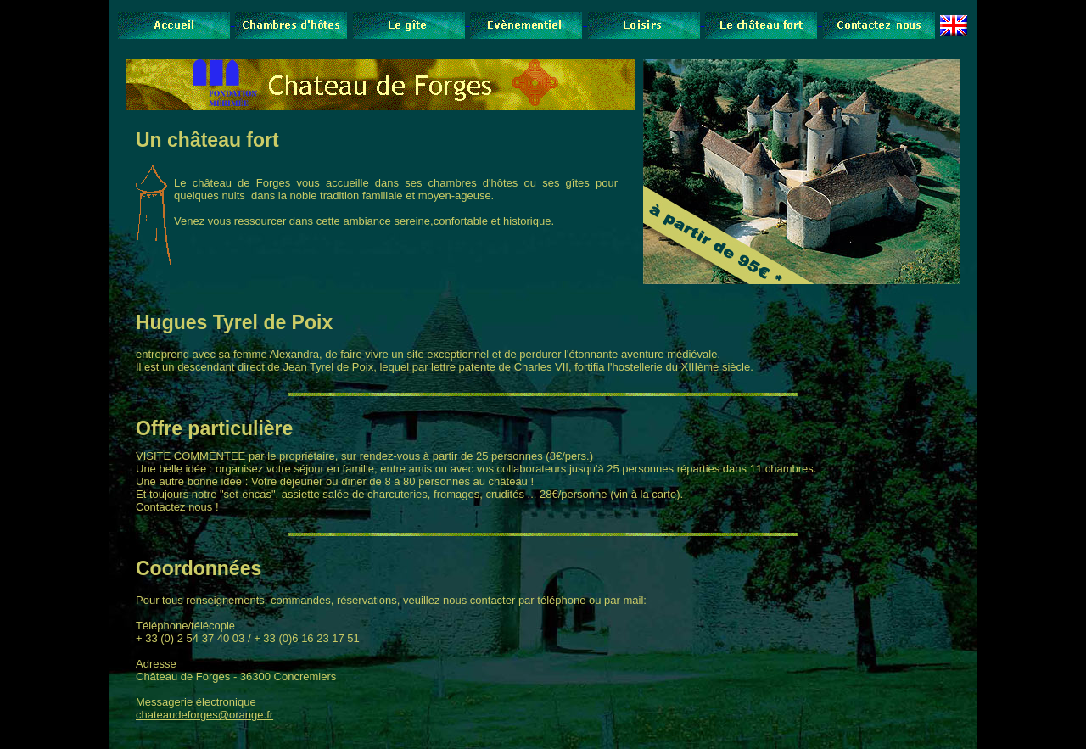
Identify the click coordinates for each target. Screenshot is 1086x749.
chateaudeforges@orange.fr (204, 714)
